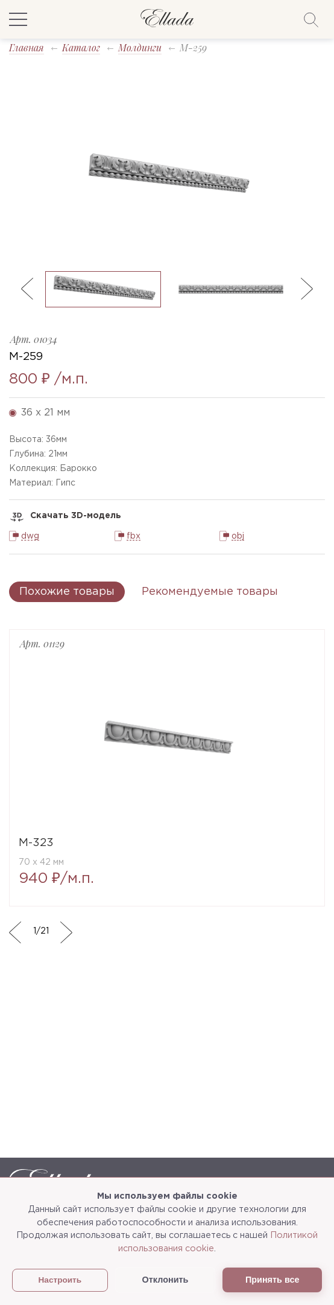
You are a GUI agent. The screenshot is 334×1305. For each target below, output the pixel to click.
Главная (26, 47)
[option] (167, 175)
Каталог (81, 47)
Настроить (60, 1279)
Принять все (272, 1279)
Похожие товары (67, 592)
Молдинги (140, 47)
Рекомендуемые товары (210, 592)
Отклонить (165, 1279)
